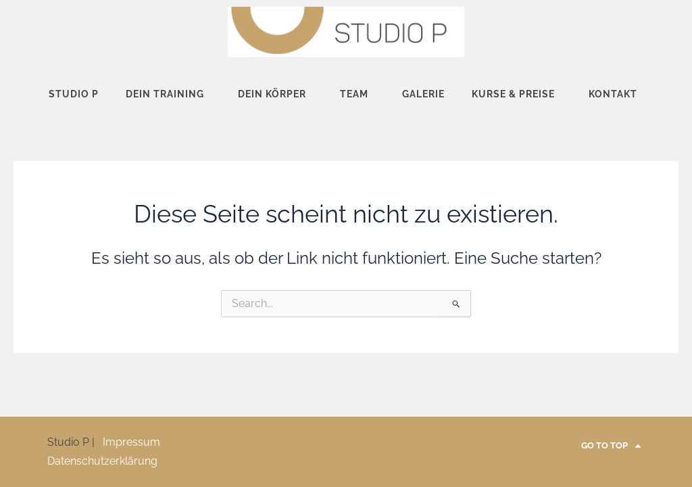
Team (357, 94)
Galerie (423, 94)
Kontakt (616, 94)
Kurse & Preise (517, 94)
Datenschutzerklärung (102, 461)
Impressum (131, 442)
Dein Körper (275, 94)
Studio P (74, 94)
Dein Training (168, 94)
